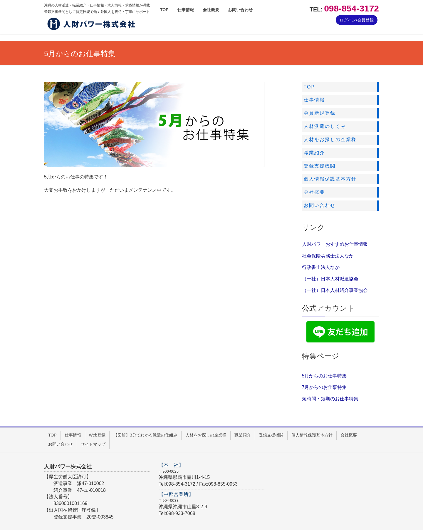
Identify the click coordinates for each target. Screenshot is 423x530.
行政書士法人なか (321, 267)
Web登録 (97, 435)
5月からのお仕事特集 (324, 375)
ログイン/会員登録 (357, 20)
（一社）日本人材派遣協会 (330, 278)
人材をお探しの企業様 (205, 435)
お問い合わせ (60, 444)
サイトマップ (93, 444)
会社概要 (348, 435)
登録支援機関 (271, 435)
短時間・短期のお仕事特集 (330, 398)
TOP (52, 435)
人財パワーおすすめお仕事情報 (335, 244)
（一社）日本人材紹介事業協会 (335, 290)
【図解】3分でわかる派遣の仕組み (145, 435)
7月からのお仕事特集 (324, 387)
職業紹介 (242, 435)
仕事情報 (73, 435)
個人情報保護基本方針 (312, 435)
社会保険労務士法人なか (328, 255)
